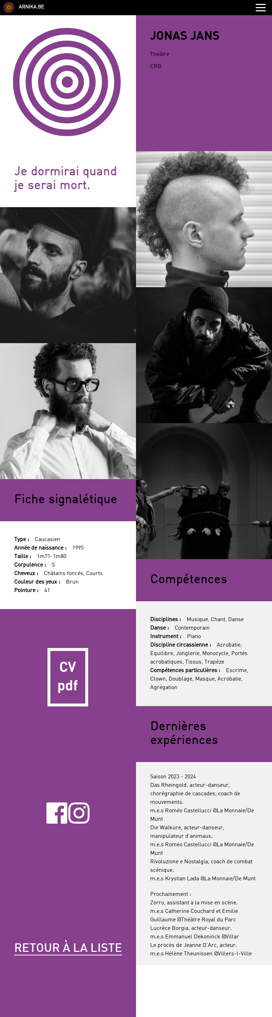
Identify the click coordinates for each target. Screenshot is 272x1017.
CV (68, 677)
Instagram (79, 813)
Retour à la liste (68, 949)
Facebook (57, 813)
